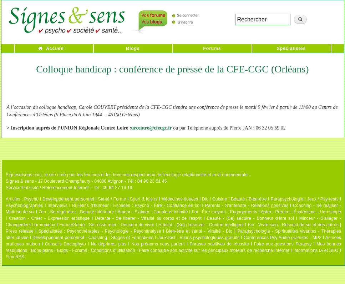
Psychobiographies (24, 205)
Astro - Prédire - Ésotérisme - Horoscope (301, 211)
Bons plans (42, 250)
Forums (212, 48)
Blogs (132, 48)
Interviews (57, 205)
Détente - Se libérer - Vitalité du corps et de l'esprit (148, 218)
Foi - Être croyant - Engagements (224, 211)
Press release (20, 231)
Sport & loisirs (143, 199)
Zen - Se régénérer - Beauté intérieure (76, 211)
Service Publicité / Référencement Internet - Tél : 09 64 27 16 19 (69, 187)
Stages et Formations (132, 237)
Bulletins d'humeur (90, 205)
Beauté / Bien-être (249, 199)
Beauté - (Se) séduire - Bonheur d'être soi (250, 218)
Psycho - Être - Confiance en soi (168, 205)
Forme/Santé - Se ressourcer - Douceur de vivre (106, 224)
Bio (205, 199)
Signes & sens (20, 181)
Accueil (55, 48)
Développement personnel (68, 199)
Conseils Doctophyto (65, 244)
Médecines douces (179, 199)
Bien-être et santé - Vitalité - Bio (199, 231)
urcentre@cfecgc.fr (151, 128)
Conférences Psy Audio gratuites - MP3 (282, 237)
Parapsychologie (286, 199)
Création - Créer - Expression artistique (49, 218)
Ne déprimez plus (109, 244)
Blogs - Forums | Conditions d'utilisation (96, 250)
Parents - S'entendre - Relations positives (247, 205)
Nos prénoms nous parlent (158, 244)
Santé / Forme (112, 199)
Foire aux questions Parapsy (283, 244)
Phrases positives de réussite (219, 244)
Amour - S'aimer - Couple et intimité (152, 211)
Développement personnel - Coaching (69, 237)
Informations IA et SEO (316, 250)
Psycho (31, 199)
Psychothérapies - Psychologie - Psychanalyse (114, 231)
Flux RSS (15, 256)
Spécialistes (291, 48)
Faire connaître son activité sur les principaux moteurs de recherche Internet (214, 250)
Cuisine (219, 199)
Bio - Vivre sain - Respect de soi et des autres (293, 224)
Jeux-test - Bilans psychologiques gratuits (198, 237)
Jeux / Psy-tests (323, 199)
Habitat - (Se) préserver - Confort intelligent (201, 224)
